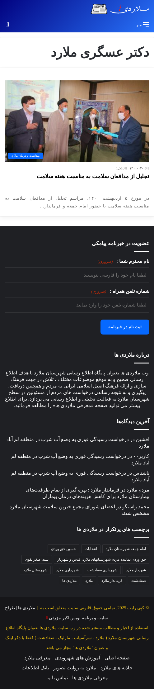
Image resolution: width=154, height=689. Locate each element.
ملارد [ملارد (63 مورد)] (89, 580)
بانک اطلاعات (35, 667)
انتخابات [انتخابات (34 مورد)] (91, 549)
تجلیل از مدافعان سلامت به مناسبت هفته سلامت (92, 176)
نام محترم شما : (123, 261)
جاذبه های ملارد (116, 667)
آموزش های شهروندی (77, 657)
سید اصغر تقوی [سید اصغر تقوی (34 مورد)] (37, 559)
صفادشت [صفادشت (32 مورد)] (138, 580)
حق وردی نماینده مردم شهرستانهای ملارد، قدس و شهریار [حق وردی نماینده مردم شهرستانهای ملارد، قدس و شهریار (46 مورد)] (101, 559)
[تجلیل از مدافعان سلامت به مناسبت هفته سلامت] (77, 121)
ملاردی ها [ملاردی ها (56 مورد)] (69, 580)
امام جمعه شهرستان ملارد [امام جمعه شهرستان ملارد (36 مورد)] (126, 549)
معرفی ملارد (37, 657)
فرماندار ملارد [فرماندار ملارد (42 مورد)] (112, 580)
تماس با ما (57, 677)
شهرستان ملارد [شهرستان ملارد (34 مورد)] (35, 570)
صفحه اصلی (117, 657)
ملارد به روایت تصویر (74, 667)
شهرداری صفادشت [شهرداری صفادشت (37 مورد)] (102, 570)
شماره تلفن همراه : (120, 291)
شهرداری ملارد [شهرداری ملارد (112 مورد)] (67, 570)
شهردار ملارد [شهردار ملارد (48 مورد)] (136, 570)
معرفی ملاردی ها (90, 677)
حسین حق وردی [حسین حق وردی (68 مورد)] (63, 549)
